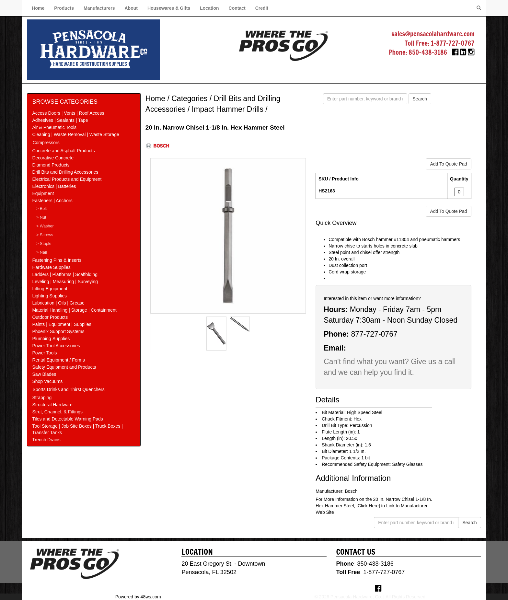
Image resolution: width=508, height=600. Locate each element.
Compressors (45, 142)
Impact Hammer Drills (227, 109)
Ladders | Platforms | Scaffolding (65, 274)
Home (38, 8)
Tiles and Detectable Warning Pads (67, 418)
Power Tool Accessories (56, 345)
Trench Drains (46, 439)
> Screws (44, 235)
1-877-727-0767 (453, 43)
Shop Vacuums (47, 381)
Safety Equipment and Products (64, 367)
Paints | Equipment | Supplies (61, 324)
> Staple (44, 243)
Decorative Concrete (53, 157)
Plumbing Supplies (51, 338)
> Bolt (41, 208)
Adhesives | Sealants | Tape (60, 120)
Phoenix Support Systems (58, 331)
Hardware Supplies (51, 267)
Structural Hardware (52, 404)
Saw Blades (44, 374)
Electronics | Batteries (54, 186)
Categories (189, 98)
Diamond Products (50, 164)
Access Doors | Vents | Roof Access (68, 113)
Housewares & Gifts (168, 8)
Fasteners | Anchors (52, 200)
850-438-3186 (428, 52)
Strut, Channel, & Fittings (57, 411)
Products (64, 8)
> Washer (45, 226)
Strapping (42, 397)
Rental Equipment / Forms (58, 360)
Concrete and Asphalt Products (63, 150)
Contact (237, 8)
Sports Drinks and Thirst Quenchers (68, 389)
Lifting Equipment (49, 288)
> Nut (41, 217)
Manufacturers (99, 8)
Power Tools (44, 352)
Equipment (43, 193)
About (130, 8)
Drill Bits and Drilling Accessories (65, 172)
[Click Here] (368, 505)
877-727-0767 (374, 334)
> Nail (41, 252)
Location (209, 8)
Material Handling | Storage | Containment (74, 310)
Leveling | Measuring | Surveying (65, 281)
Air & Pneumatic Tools (54, 127)
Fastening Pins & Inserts (56, 260)
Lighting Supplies (49, 295)
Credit (261, 8)
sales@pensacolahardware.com (432, 34)
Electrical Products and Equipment (66, 179)
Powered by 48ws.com (138, 596)
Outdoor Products (50, 317)
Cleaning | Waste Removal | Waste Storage (75, 134)
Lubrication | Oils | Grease (58, 303)
